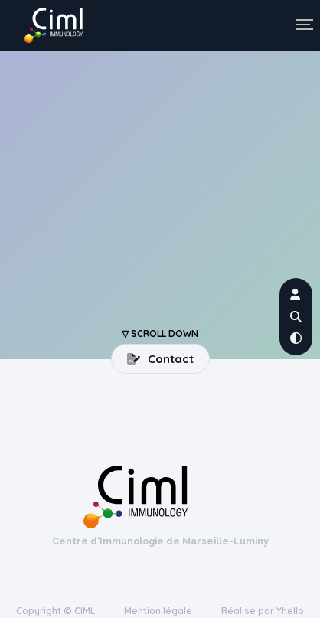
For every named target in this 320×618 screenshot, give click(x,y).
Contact (160, 359)
